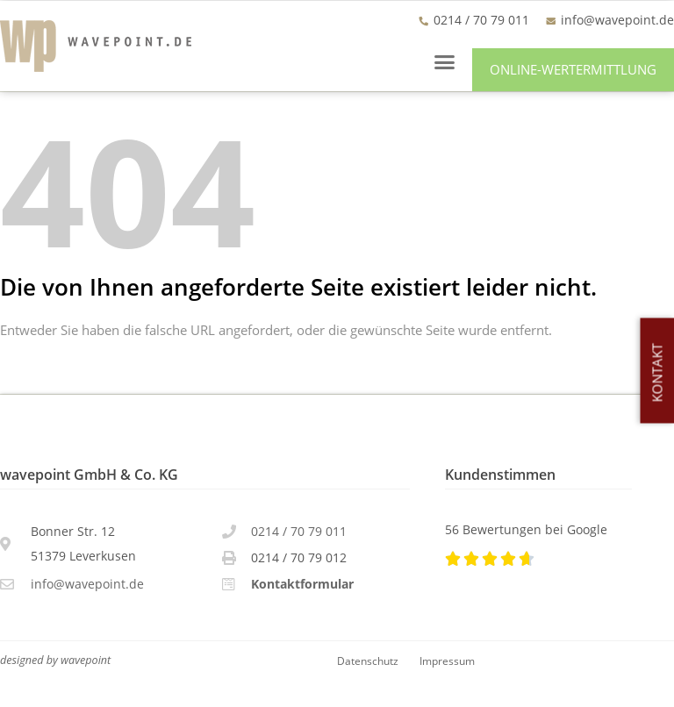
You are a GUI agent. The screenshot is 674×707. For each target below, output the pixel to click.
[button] (445, 61)
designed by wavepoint (55, 660)
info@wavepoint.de (617, 19)
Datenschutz (367, 660)
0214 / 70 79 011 (299, 531)
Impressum (447, 660)
